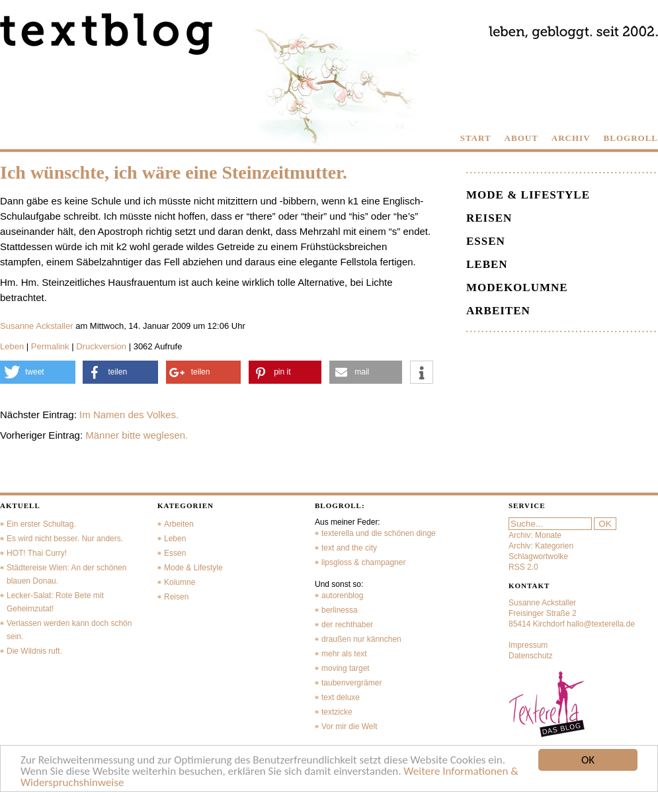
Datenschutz (531, 655)
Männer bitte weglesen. (136, 435)
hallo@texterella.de (601, 624)
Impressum (528, 645)
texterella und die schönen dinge (378, 533)
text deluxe (340, 697)
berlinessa (339, 610)
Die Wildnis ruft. (34, 651)
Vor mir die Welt (349, 726)
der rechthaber (347, 624)
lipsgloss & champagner (363, 562)
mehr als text (344, 653)
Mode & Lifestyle (528, 195)
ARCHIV (571, 138)
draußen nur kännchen (361, 639)
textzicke (336, 712)
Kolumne (179, 582)
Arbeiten (498, 310)
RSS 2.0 (523, 567)
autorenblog (342, 595)
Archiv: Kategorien (541, 545)
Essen (485, 241)
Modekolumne (517, 287)
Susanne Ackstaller (36, 326)
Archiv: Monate (535, 535)
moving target (345, 668)
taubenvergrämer (351, 682)
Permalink (50, 346)
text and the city (349, 547)
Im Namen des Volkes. (129, 414)
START (475, 138)
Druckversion (101, 346)
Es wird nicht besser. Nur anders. (65, 538)
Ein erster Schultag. (41, 524)
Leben (12, 346)
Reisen (489, 218)
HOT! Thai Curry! (37, 553)
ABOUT (521, 138)
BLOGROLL (631, 138)
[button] (37, 372)
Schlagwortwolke (538, 556)
